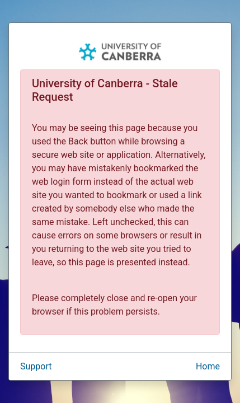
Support (35, 366)
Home (208, 366)
